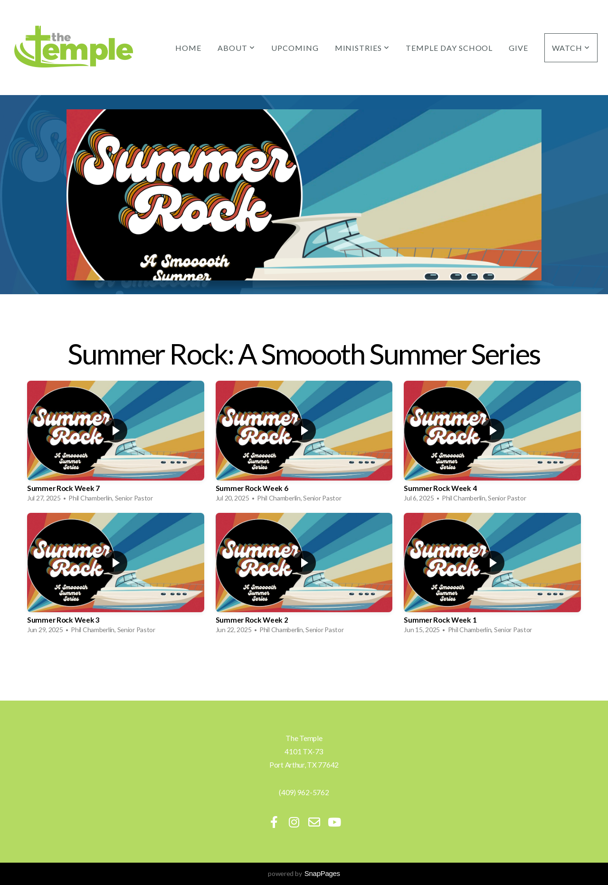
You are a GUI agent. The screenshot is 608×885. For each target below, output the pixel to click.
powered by (304, 873)
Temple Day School (449, 47)
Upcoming (295, 47)
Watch (571, 47)
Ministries (362, 47)
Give (518, 47)
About (236, 47)
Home (188, 47)
